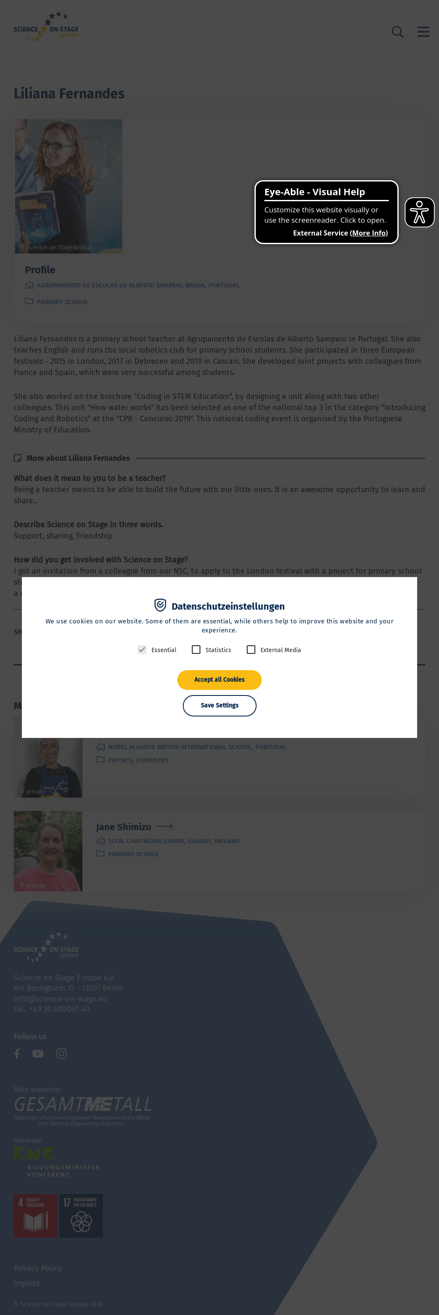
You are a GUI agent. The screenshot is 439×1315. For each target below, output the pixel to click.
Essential (163, 650)
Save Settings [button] (220, 705)
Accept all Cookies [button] (219, 679)
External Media (280, 650)
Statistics (218, 650)
